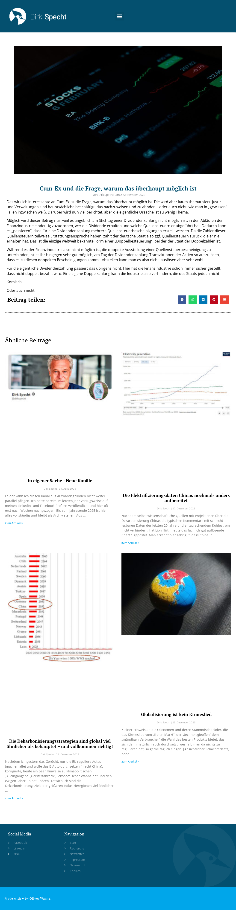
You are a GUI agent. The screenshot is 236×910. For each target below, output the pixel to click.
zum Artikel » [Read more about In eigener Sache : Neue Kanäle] (14, 523)
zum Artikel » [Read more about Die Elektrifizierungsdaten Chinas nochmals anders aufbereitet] (130, 542)
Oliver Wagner (41, 898)
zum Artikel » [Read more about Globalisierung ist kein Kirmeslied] (130, 761)
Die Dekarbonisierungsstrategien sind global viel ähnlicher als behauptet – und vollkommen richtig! (60, 743)
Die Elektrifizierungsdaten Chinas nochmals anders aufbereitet (176, 497)
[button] (119, 11)
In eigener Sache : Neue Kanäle (60, 480)
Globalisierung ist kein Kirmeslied (176, 714)
